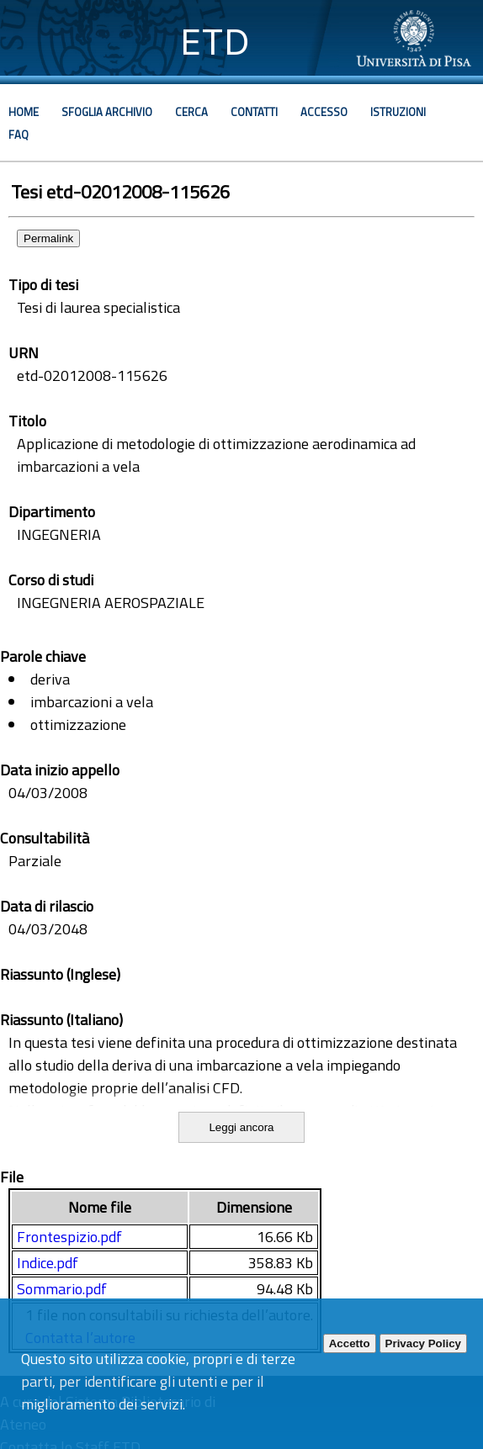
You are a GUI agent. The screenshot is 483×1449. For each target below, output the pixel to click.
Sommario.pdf (62, 1288)
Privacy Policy (423, 1343)
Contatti (254, 111)
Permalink (48, 238)
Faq (18, 134)
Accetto (349, 1343)
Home (23, 111)
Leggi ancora (241, 1127)
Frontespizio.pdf (69, 1236)
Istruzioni (398, 111)
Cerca (191, 111)
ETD (215, 41)
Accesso (324, 111)
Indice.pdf (47, 1262)
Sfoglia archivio (106, 111)
